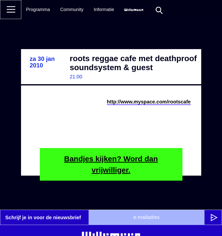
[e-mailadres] (146, 217)
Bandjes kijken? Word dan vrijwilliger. (111, 164)
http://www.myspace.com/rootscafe (149, 101)
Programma (38, 9)
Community (72, 9)
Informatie (104, 9)
